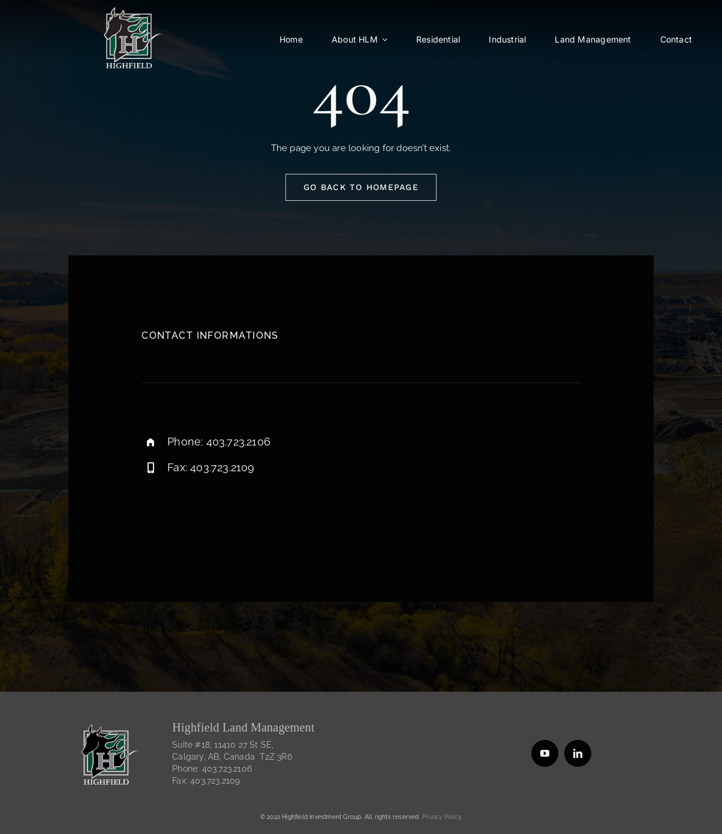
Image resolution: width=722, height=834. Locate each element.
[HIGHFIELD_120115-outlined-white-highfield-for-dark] (131, 11)
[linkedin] (577, 753)
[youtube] (544, 753)
